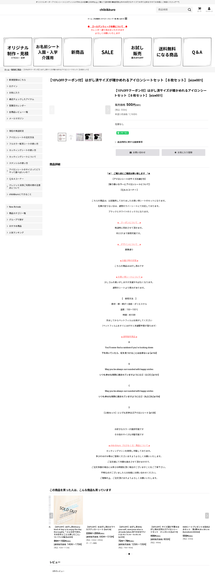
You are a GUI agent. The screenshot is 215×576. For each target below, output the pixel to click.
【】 (129, 188)
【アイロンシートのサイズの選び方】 (129, 183)
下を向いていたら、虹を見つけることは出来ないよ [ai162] (129, 357)
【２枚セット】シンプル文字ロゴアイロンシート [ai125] (129, 417)
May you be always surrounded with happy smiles (129, 373)
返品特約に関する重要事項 (128, 146)
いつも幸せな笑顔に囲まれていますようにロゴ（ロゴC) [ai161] (129, 379)
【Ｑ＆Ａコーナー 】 (129, 194)
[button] (148, 22)
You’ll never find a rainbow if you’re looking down (129, 352)
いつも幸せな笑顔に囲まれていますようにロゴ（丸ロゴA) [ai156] (129, 401)
